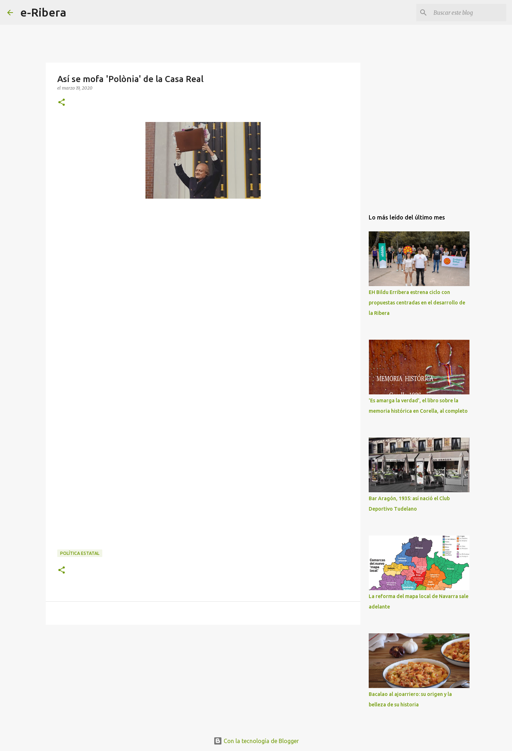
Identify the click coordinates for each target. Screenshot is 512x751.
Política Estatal (79, 553)
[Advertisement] (111, 282)
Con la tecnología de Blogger (256, 741)
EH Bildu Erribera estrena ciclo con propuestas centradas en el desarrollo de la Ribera (417, 302)
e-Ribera (43, 12)
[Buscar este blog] (468, 12)
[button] (61, 103)
